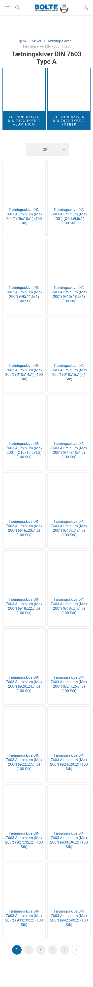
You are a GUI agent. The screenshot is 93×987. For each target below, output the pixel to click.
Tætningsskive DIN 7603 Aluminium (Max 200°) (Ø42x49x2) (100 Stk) (69, 918)
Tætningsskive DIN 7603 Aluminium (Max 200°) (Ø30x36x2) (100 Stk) (69, 840)
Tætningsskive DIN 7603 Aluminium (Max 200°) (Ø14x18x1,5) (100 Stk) (69, 450)
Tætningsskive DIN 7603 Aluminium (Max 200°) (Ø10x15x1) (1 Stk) (69, 372)
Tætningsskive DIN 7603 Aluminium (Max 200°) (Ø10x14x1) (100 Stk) (24, 372)
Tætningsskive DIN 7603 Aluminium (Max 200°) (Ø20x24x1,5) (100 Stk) (24, 684)
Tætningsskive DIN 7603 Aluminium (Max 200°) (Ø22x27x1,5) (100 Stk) (24, 762)
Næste (76, 950)
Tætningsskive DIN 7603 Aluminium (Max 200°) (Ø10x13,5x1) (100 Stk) (69, 294)
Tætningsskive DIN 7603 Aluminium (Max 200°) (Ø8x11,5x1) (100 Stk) (24, 294)
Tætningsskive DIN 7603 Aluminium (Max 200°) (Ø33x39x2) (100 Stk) (24, 918)
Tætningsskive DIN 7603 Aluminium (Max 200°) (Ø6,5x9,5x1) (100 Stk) (69, 216)
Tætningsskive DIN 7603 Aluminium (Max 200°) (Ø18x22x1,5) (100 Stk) (24, 606)
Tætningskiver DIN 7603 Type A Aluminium (24, 120)
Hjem (22, 41)
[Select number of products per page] (47, 149)
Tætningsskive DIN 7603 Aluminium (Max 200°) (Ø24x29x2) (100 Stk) (69, 762)
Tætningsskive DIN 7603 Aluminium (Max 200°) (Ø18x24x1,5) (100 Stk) (69, 606)
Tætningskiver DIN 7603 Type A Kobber (69, 120)
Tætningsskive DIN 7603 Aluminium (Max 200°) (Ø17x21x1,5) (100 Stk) (69, 528)
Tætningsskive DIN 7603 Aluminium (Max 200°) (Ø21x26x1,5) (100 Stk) (69, 684)
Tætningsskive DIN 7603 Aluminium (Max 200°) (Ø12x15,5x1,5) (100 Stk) (24, 450)
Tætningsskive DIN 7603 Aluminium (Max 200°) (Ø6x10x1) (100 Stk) (24, 216)
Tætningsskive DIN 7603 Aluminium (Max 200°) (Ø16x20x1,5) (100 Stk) (24, 528)
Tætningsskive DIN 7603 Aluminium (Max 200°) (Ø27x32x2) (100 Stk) (24, 840)
